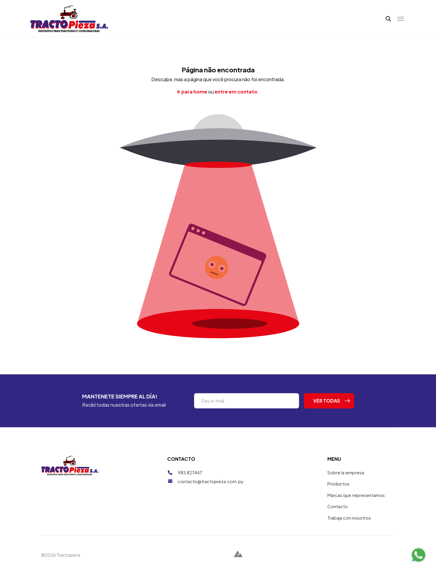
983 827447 (190, 472)
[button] (388, 19)
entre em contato (236, 92)
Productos (338, 483)
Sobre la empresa (345, 472)
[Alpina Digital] (238, 555)
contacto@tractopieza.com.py (210, 481)
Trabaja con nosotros (349, 517)
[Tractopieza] (69, 18)
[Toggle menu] (401, 19)
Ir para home (192, 92)
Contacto (337, 506)
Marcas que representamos (356, 495)
